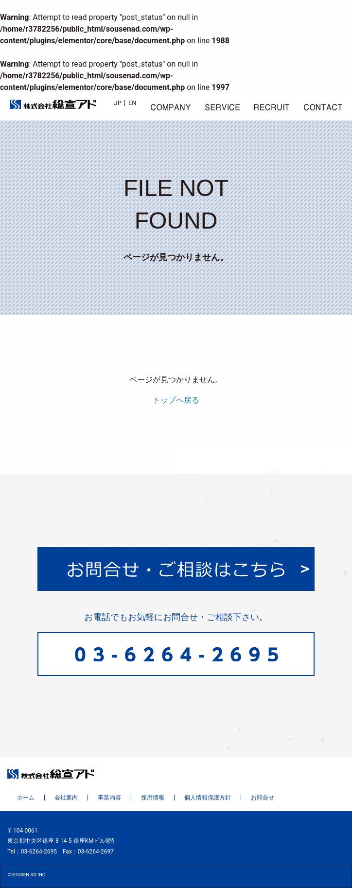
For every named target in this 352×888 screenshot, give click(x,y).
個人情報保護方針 (207, 797)
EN (132, 103)
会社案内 (66, 797)
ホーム (26, 797)
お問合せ (262, 797)
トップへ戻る (176, 400)
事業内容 (109, 797)
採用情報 (152, 797)
